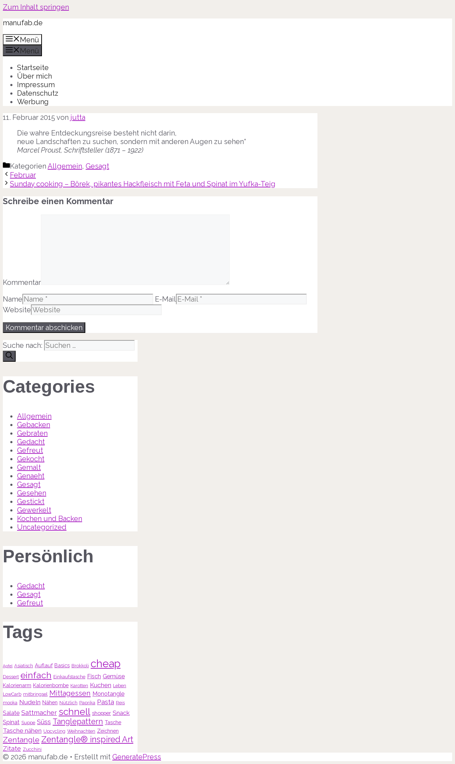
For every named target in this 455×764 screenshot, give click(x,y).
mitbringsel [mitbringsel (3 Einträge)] (35, 694)
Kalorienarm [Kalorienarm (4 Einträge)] (17, 685)
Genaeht (30, 476)
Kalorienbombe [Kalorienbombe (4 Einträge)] (51, 685)
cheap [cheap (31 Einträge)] (106, 663)
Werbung (33, 101)
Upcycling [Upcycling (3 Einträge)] (54, 731)
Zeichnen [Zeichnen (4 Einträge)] (108, 731)
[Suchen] (9, 356)
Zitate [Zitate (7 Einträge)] (12, 748)
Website (17, 310)
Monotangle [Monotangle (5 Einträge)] (108, 693)
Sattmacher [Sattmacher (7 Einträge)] (39, 712)
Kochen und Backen (49, 518)
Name (12, 299)
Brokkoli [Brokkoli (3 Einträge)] (80, 665)
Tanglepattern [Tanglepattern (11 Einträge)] (78, 721)
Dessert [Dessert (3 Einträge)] (11, 676)
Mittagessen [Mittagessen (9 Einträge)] (70, 693)
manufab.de (23, 22)
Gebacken (33, 424)
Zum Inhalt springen (36, 7)
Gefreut (30, 450)
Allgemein (65, 166)
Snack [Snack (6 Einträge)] (121, 712)
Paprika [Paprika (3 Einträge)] (87, 702)
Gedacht (31, 441)
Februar (23, 175)
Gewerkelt (34, 510)
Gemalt (29, 467)
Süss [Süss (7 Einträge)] (44, 722)
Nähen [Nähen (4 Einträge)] (50, 702)
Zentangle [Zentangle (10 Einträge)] (21, 739)
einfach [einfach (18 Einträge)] (36, 675)
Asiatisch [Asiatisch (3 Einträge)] (23, 665)
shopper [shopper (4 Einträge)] (101, 713)
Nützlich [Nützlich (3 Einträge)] (68, 702)
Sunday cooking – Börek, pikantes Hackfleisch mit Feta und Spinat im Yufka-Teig (142, 184)
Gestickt (30, 501)
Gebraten (32, 433)
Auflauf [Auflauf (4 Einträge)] (44, 665)
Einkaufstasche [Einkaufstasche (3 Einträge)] (69, 676)
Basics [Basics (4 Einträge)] (62, 665)
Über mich (34, 76)
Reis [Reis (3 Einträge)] (120, 702)
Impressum (36, 84)
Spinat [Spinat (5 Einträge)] (11, 722)
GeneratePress (136, 757)
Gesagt (97, 166)
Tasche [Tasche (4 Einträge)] (113, 722)
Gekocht (30, 459)
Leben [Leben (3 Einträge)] (119, 685)
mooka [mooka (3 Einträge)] (10, 702)
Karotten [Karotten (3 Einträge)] (79, 685)
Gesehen (31, 493)
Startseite (33, 67)
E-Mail (165, 299)
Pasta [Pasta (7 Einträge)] (105, 702)
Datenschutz (37, 93)
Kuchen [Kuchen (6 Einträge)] (100, 685)
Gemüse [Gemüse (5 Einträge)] (114, 676)
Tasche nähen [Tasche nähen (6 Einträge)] (22, 730)
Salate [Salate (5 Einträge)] (11, 713)
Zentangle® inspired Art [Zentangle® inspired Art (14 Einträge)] (87, 739)
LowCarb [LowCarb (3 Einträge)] (12, 694)
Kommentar (22, 282)
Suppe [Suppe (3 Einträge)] (28, 722)
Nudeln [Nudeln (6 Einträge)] (30, 702)
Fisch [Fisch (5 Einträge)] (94, 676)
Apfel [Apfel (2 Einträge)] (7, 666)
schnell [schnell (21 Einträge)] (74, 711)
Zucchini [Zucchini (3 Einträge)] (32, 749)
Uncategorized (41, 527)
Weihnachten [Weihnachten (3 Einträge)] (81, 731)
